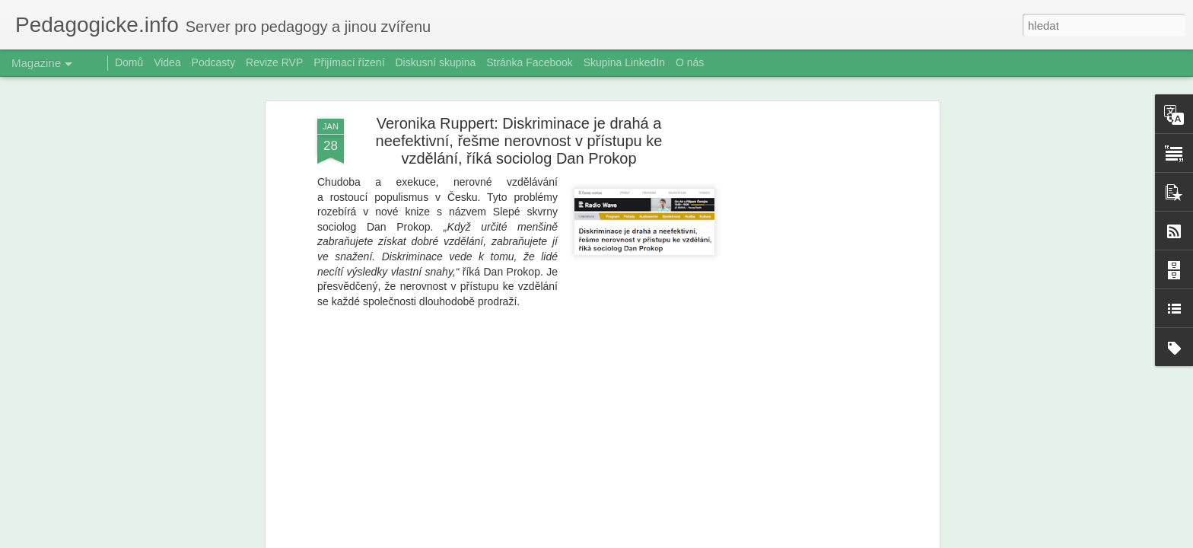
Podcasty (214, 62)
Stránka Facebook (529, 62)
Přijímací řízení (348, 62)
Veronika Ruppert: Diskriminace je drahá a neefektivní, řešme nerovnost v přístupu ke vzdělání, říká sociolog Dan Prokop (519, 141)
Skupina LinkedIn (624, 62)
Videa (167, 62)
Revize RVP (274, 62)
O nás (690, 62)
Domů (129, 62)
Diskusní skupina (435, 62)
